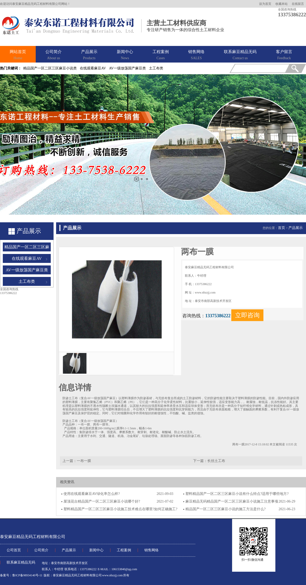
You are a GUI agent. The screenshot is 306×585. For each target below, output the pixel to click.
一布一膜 (84, 461)
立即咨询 (247, 315)
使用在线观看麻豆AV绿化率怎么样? (91, 494)
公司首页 (14, 550)
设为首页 (265, 4)
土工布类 (156, 68)
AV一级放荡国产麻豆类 (127, 68)
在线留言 (298, 4)
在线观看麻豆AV (93, 68)
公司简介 (53, 55)
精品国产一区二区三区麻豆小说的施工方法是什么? (225, 509)
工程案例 (160, 55)
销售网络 (196, 55)
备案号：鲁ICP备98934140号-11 (21, 575)
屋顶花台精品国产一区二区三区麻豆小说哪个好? (101, 501)
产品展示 (89, 55)
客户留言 (284, 55)
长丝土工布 (216, 461)
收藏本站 (281, 4)
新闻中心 (125, 55)
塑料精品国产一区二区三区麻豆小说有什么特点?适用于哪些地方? (236, 494)
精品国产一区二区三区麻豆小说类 (50, 68)
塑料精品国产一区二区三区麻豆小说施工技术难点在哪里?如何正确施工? (120, 509)
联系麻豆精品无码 (240, 55)
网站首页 (18, 55)
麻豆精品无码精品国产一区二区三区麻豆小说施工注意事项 (231, 501)
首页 (281, 228)
